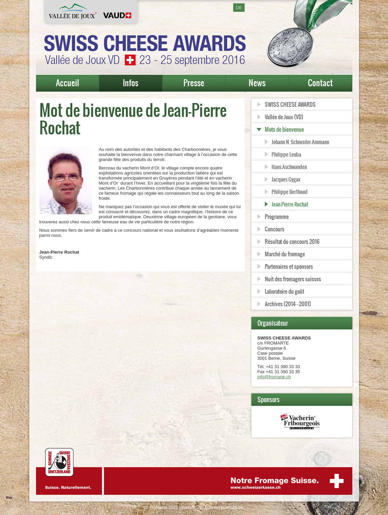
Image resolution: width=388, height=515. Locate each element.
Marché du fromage (285, 254)
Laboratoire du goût (284, 291)
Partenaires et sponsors (289, 266)
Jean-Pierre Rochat (290, 204)
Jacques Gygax (286, 179)
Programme (277, 217)
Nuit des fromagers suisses (293, 279)
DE (239, 7)
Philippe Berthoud (290, 192)
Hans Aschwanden (289, 167)
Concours (274, 229)
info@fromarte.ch (274, 376)
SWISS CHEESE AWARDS (290, 104)
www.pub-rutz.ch (227, 507)
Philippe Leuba (286, 154)
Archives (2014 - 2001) (288, 304)
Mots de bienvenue (284, 129)
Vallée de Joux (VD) (284, 117)
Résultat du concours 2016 (292, 241)
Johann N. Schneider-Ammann (300, 142)
